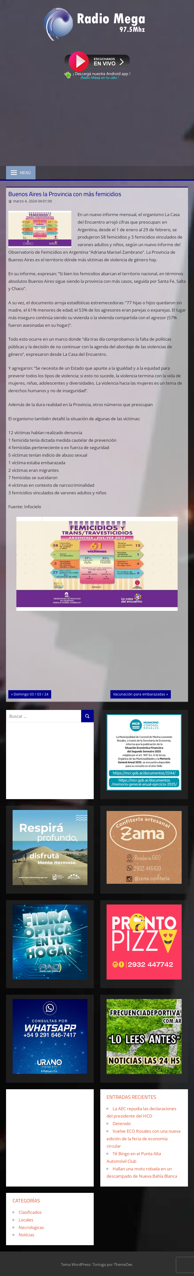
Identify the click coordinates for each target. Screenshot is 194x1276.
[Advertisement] (97, 123)
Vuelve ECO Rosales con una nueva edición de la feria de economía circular (143, 1138)
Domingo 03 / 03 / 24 (30, 694)
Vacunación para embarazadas (139, 694)
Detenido (122, 1123)
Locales (26, 1220)
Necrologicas (31, 1227)
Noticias (26, 1235)
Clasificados (30, 1212)
